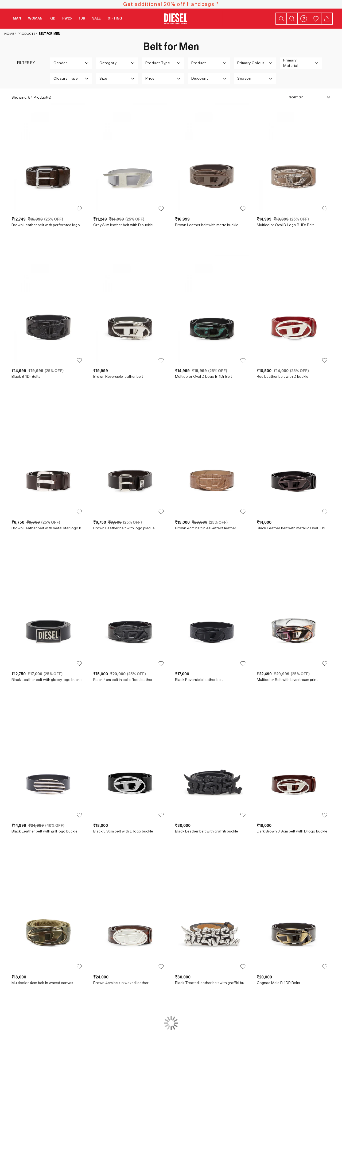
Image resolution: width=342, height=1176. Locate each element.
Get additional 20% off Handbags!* (171, 4)
